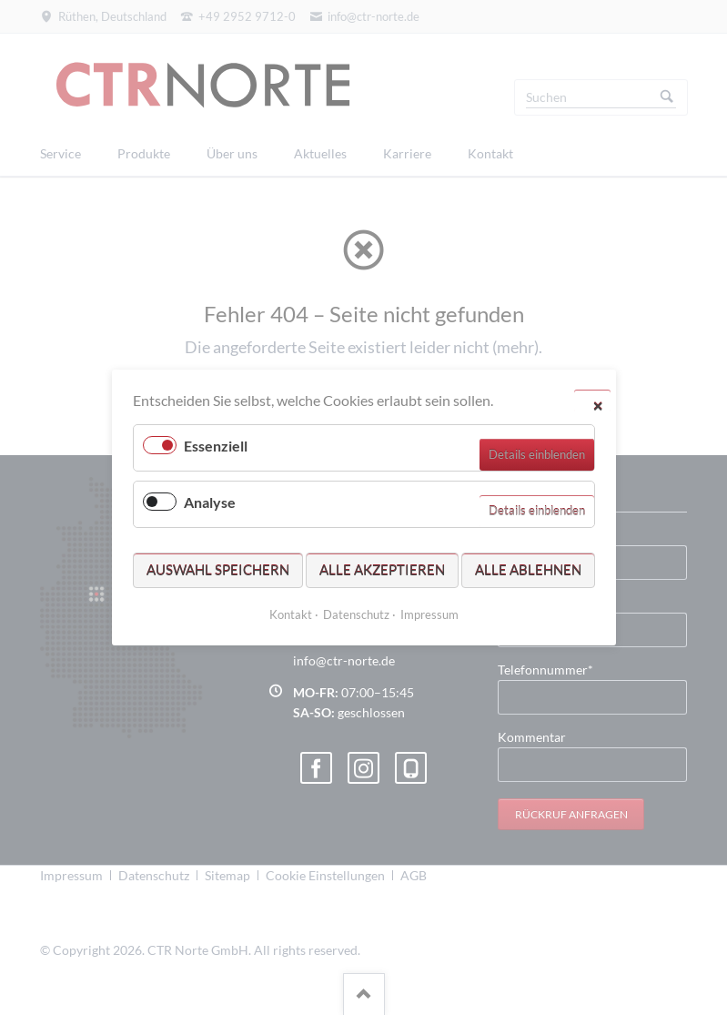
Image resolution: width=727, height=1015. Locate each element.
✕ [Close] (597, 405)
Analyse (210, 502)
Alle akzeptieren (382, 570)
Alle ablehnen (528, 570)
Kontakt (290, 614)
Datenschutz (356, 614)
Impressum (429, 614)
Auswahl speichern (217, 570)
